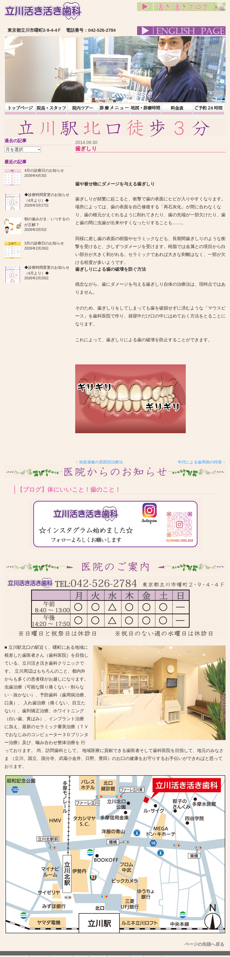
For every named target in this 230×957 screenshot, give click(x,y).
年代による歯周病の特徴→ (202, 462)
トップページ (20, 109)
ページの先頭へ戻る (205, 944)
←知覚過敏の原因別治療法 (99, 462)
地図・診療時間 (145, 109)
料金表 (177, 109)
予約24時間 (208, 109)
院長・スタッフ (51, 109)
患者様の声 (114, 109)
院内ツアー (83, 109)
